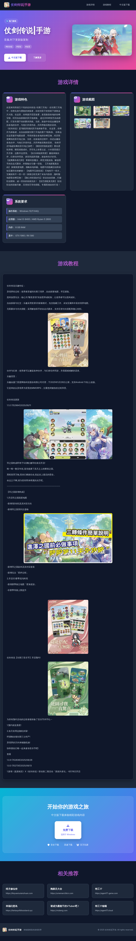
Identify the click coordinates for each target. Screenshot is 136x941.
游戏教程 (107, 4)
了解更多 (37, 57)
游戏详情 (90, 4)
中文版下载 (124, 4)
